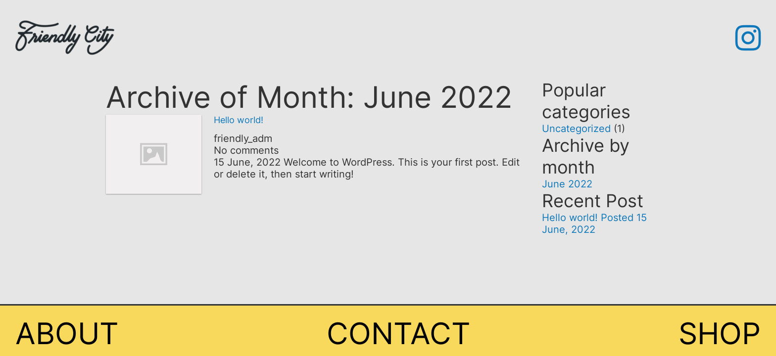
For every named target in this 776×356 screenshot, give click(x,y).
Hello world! (238, 120)
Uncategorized (576, 128)
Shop (720, 333)
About (67, 333)
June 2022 (567, 184)
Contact (399, 333)
